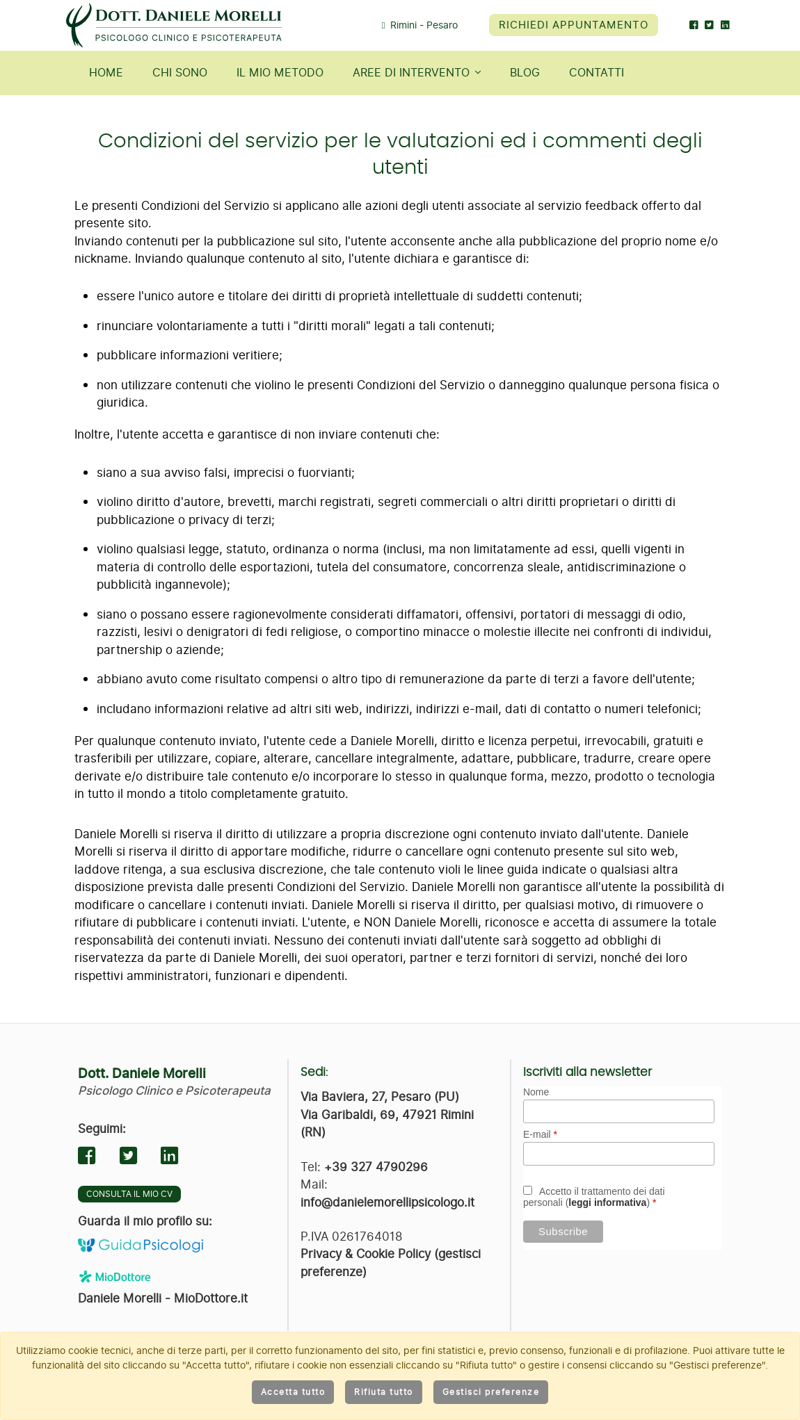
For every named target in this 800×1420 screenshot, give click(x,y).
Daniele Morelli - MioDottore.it (163, 1298)
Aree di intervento (417, 73)
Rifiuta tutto (383, 1392)
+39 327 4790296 (376, 1167)
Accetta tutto (293, 1392)
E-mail (540, 1134)
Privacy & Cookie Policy (366, 1254)
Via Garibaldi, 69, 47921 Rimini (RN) (387, 1124)
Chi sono (179, 73)
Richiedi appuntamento (573, 25)
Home (106, 73)
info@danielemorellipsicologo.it (387, 1202)
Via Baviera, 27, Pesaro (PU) (380, 1097)
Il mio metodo (280, 73)
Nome (536, 1091)
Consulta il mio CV (129, 1194)
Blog (525, 73)
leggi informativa (607, 1202)
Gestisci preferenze (491, 1392)
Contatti (596, 73)
